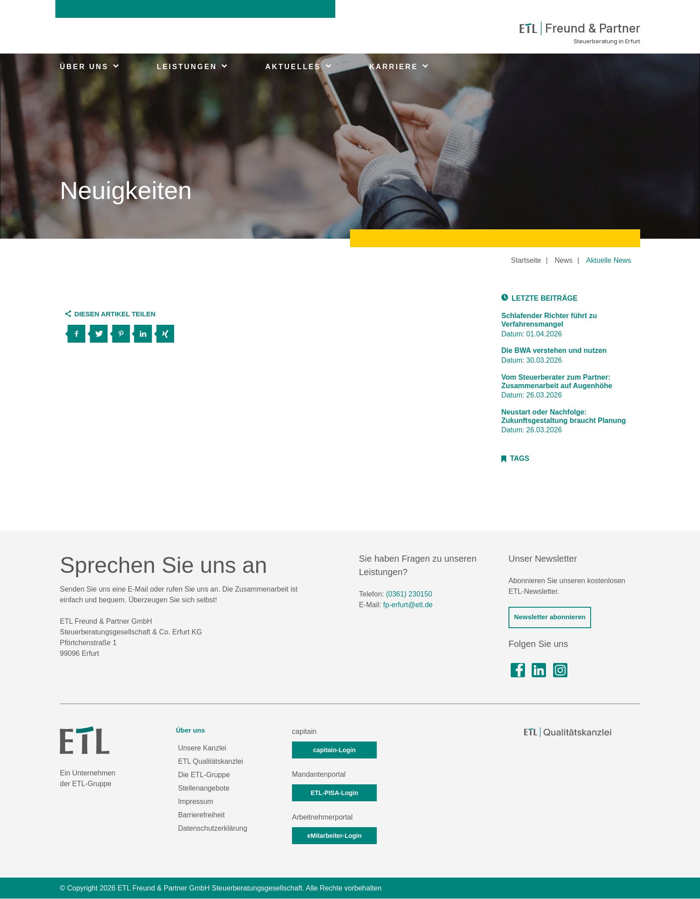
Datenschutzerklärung (213, 829)
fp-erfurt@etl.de (408, 605)
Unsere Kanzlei (202, 748)
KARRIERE (393, 66)
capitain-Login (334, 750)
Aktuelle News (608, 260)
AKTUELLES (293, 66)
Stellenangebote (204, 788)
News (563, 260)
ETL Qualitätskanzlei (210, 762)
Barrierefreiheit (201, 815)
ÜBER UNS (84, 66)
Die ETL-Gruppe (204, 775)
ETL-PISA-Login (334, 793)
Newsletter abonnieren (550, 617)
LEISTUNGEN (187, 66)
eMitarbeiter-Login (334, 836)
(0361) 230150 (409, 594)
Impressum (195, 802)
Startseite (526, 260)
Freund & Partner (578, 28)
